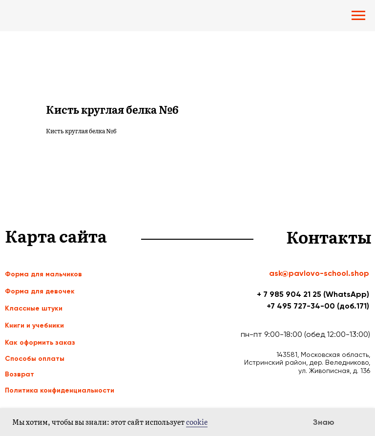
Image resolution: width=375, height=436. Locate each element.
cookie (197, 422)
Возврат (19, 374)
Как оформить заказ (40, 342)
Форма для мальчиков (43, 274)
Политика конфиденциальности (59, 390)
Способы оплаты (34, 358)
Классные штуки (33, 308)
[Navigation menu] (358, 16)
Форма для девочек (40, 291)
